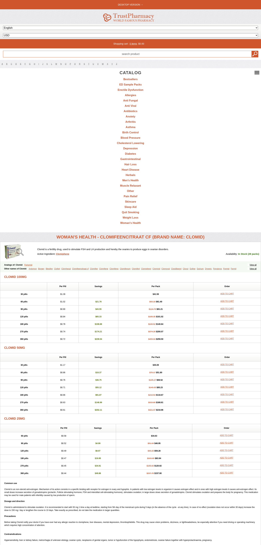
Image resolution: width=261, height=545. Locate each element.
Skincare (130, 201)
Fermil (233, 269)
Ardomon (33, 269)
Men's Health (130, 180)
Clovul (185, 269)
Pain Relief (130, 196)
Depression (130, 148)
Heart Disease (130, 169)
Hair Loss (131, 164)
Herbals (130, 175)
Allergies (130, 95)
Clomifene (103, 269)
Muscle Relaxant (130, 185)
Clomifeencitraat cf (80, 269)
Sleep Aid (130, 207)
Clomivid (156, 269)
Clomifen (94, 269)
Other (130, 191)
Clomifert (136, 269)
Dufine (192, 269)
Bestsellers (130, 79)
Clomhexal (66, 269)
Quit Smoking (130, 212)
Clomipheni (146, 269)
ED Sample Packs (130, 84)
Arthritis (130, 121)
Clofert (57, 269)
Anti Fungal (130, 100)
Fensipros (217, 269)
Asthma (130, 127)
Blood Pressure (130, 137)
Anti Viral (130, 105)
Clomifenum (125, 269)
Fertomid (28, 265)
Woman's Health (130, 223)
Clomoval (165, 269)
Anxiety (130, 116)
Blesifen (49, 269)
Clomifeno (114, 269)
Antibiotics (130, 111)
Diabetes (130, 153)
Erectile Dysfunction (130, 89)
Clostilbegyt (176, 269)
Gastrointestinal (130, 159)
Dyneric (208, 269)
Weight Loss (130, 217)
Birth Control (130, 132)
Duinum (200, 269)
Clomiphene (62, 254)
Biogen (41, 269)
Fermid (226, 269)
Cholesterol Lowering (130, 143)
